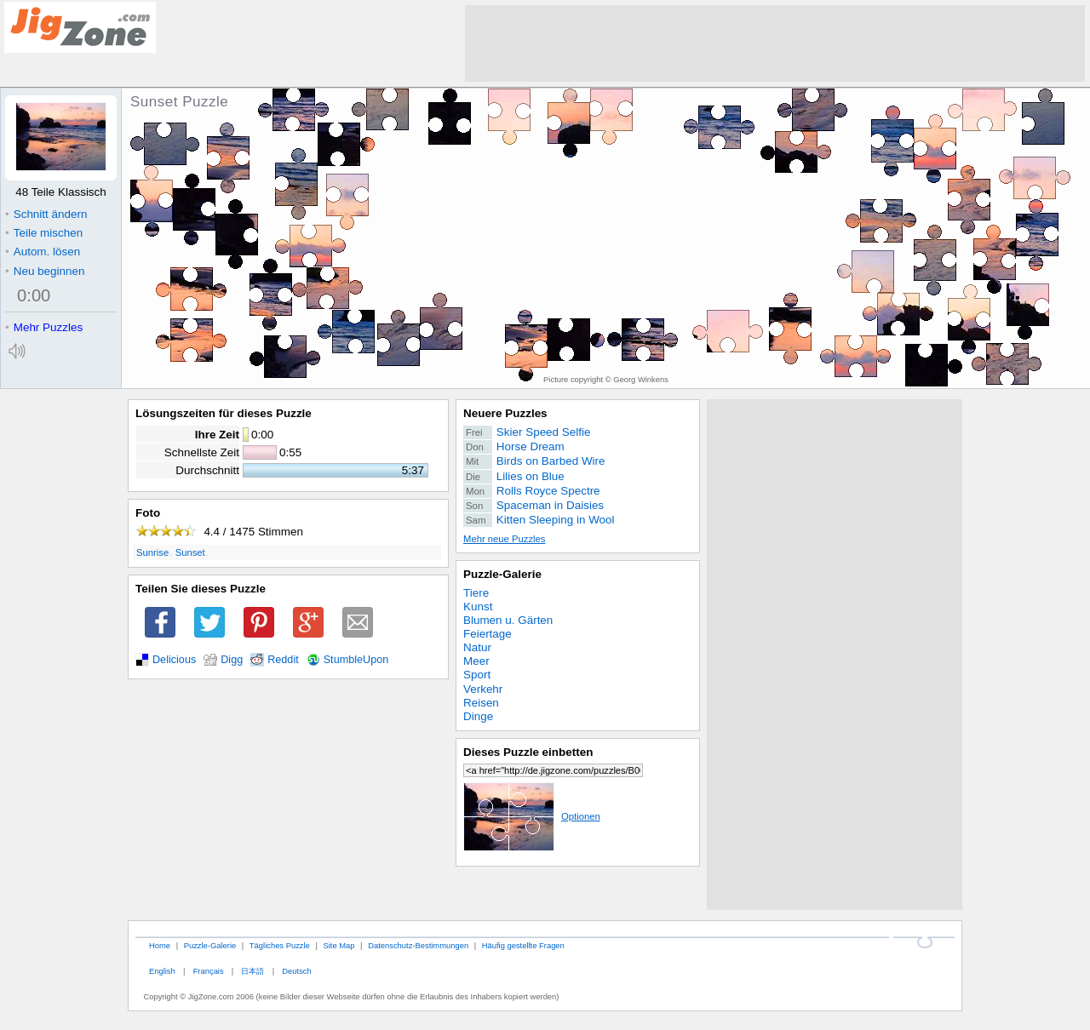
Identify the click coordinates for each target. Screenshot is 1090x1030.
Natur (477, 647)
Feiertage (487, 633)
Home (159, 945)
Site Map (338, 945)
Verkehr (482, 689)
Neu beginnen (44, 271)
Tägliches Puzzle (280, 945)
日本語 (252, 971)
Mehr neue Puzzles (504, 539)
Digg (232, 660)
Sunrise (152, 552)
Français (208, 971)
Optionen (531, 816)
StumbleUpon (356, 660)
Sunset (190, 552)
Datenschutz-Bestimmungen (418, 945)
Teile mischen (44, 232)
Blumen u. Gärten (508, 620)
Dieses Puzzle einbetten (528, 752)
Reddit (283, 660)
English (162, 971)
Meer (476, 661)
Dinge (478, 716)
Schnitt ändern (46, 214)
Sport (476, 674)
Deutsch (296, 971)
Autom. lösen (42, 251)
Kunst (477, 606)
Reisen (481, 702)
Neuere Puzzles (505, 413)
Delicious (174, 660)
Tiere (476, 593)
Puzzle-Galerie (502, 574)
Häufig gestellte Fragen (523, 945)
